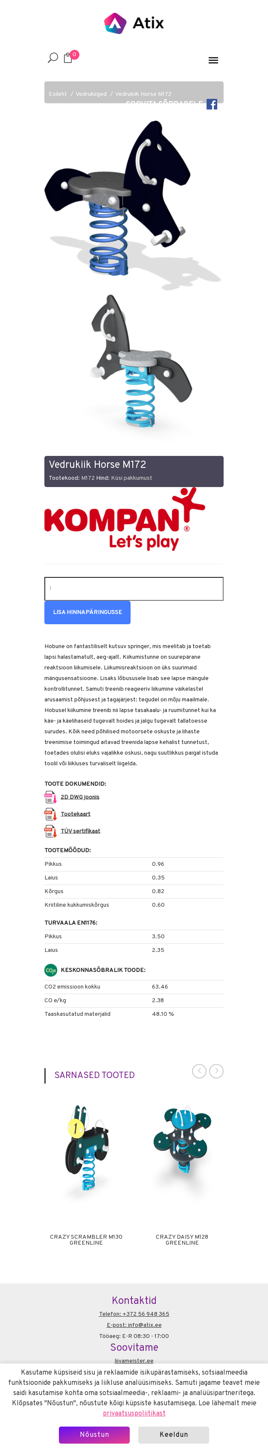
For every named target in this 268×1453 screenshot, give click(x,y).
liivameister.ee (134, 1361)
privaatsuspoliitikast (134, 1414)
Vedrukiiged (91, 94)
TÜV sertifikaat (80, 831)
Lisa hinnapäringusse (87, 612)
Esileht (58, 94)
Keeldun (174, 1435)
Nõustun (94, 1435)
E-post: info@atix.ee (134, 1325)
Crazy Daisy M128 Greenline (182, 1240)
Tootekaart (75, 814)
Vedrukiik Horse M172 (143, 94)
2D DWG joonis (80, 797)
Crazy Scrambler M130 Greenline (86, 1240)
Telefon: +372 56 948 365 (134, 1314)
